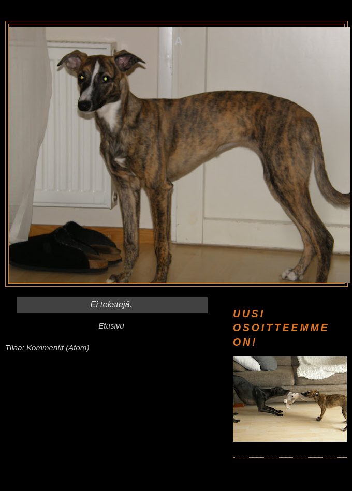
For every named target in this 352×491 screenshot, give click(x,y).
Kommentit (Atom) (58, 347)
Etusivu (111, 325)
